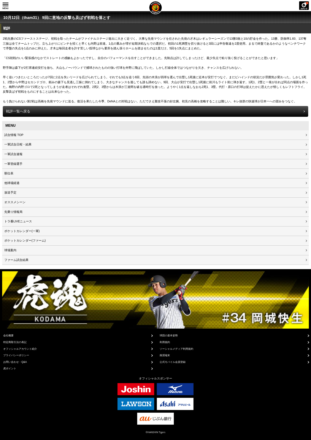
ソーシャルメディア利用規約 (176, 348)
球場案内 (10, 250)
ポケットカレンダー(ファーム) (25, 240)
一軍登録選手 (13, 163)
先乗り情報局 (13, 212)
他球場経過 (11, 183)
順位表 (8, 173)
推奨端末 (165, 355)
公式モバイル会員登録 (173, 362)
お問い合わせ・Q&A (15, 362)
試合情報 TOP (13, 135)
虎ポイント (9, 368)
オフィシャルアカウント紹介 (20, 348)
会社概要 (8, 335)
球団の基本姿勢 (169, 335)
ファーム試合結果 (16, 260)
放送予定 (10, 192)
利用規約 (165, 342)
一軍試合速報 (13, 154)
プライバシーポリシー (16, 355)
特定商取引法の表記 (15, 342)
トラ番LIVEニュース (18, 221)
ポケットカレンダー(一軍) (22, 231)
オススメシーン (14, 202)
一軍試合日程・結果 (18, 144)
